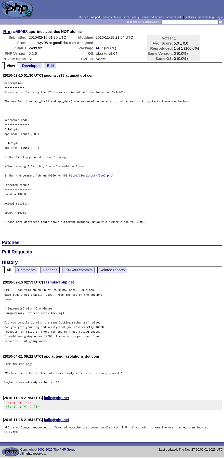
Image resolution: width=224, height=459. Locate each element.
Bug (7, 31)
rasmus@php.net (59, 282)
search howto (174, 17)
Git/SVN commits (78, 270)
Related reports (112, 270)
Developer (31, 66)
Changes (50, 270)
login (220, 17)
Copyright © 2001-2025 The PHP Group (47, 451)
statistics (191, 17)
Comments (27, 270)
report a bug (131, 17)
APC (99, 48)
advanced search (152, 17)
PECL (110, 48)
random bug (206, 17)
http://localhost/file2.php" (91, 175)
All (9, 270)
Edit (50, 66)
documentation (112, 17)
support (95, 17)
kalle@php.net (56, 398)
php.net (83, 17)
